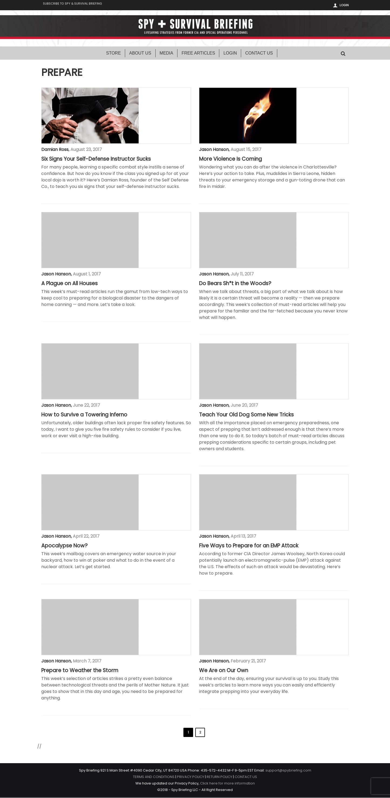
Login (344, 5)
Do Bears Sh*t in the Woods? (235, 284)
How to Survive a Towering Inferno (84, 415)
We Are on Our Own (223, 671)
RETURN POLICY (219, 777)
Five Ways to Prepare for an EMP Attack (248, 546)
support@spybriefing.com (288, 770)
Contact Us (259, 53)
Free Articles (198, 53)
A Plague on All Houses (69, 284)
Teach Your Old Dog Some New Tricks (246, 415)
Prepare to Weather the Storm (79, 671)
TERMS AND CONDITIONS (154, 777)
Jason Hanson (214, 150)
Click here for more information (227, 783)
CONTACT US (246, 777)
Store (113, 53)
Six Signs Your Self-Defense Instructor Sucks (96, 159)
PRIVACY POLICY (190, 777)
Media (166, 53)
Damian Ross (55, 150)
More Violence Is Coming (230, 159)
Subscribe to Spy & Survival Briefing (76, 5)
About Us (140, 53)
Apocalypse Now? (64, 546)
